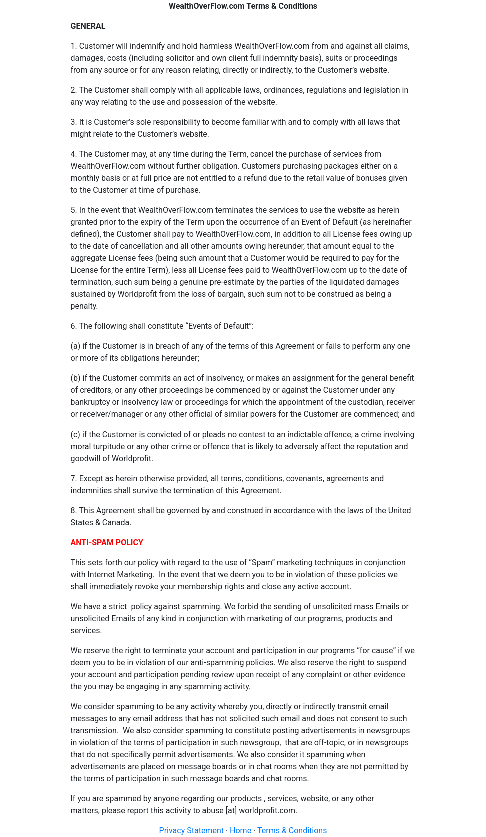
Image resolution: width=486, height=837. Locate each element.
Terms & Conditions (292, 830)
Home (240, 830)
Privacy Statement (191, 830)
